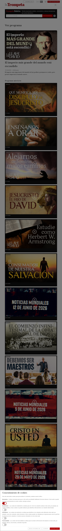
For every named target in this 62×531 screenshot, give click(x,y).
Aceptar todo (55, 528)
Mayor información (34, 528)
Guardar (45, 528)
